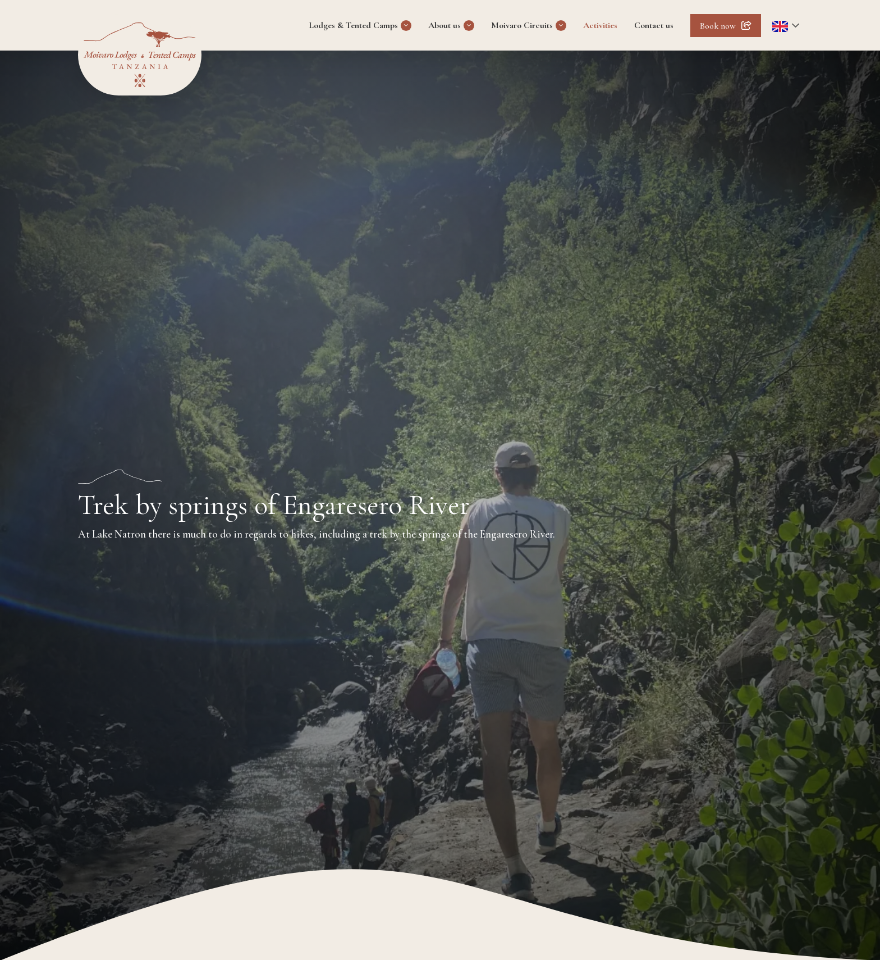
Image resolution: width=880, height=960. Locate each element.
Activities (600, 25)
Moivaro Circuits (522, 25)
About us (444, 25)
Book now (718, 25)
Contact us (653, 25)
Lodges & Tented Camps (353, 25)
